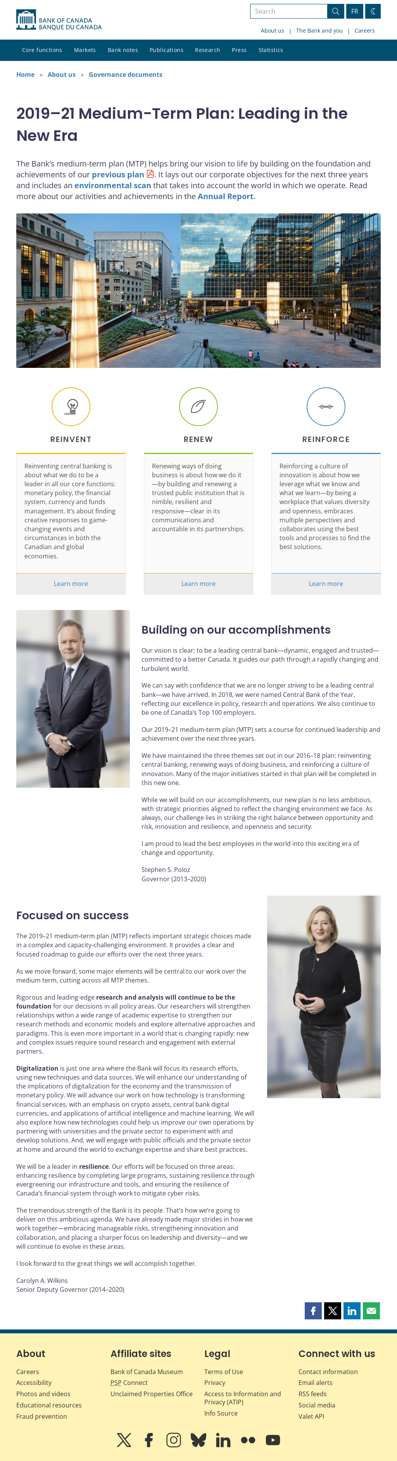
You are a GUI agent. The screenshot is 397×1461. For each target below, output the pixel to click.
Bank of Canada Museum (146, 1371)
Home (25, 74)
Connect (129, 1382)
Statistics (271, 50)
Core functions (42, 50)
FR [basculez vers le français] (354, 11)
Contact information (328, 1371)
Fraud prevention (41, 1416)
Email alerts (316, 1382)
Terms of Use (223, 1371)
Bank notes (123, 50)
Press (239, 50)
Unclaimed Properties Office (151, 1394)
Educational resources (49, 1405)
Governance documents (125, 74)
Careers (365, 30)
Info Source (221, 1413)
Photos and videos (43, 1394)
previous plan (118, 174)
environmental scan (112, 185)
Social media (317, 1405)
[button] (313, 1310)
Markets (85, 50)
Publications (166, 50)
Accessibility (34, 1382)
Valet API (311, 1416)
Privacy (214, 1382)
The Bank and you (319, 30)
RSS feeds (313, 1394)
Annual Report (226, 196)
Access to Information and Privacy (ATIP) (242, 1398)
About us (272, 30)
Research (207, 50)
